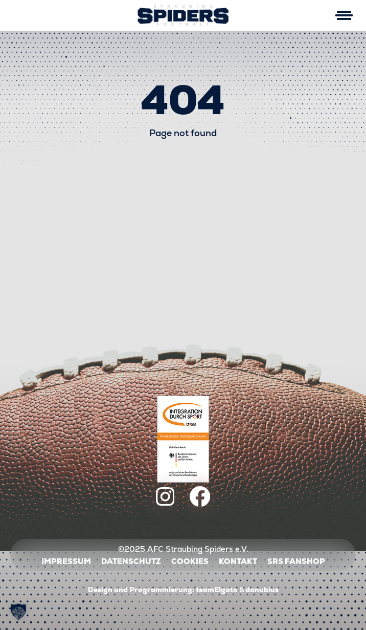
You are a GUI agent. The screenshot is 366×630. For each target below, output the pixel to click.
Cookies (190, 561)
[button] (18, 611)
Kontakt (238, 561)
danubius (262, 589)
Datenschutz (131, 561)
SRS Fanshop (296, 561)
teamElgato (217, 589)
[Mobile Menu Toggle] (344, 15)
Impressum (66, 561)
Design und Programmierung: (141, 589)
